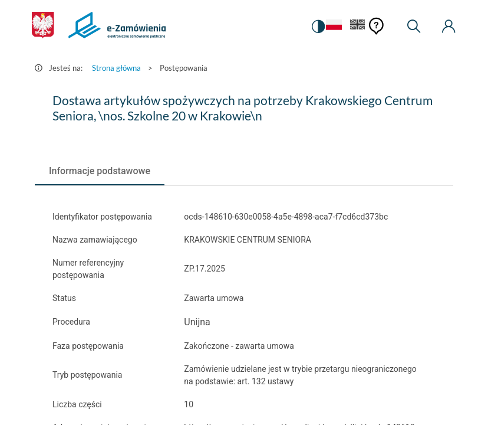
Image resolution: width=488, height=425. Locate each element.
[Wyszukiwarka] (413, 26)
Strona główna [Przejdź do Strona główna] (116, 68)
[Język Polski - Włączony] (333, 27)
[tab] (99, 171)
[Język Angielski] (357, 27)
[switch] (317, 26)
